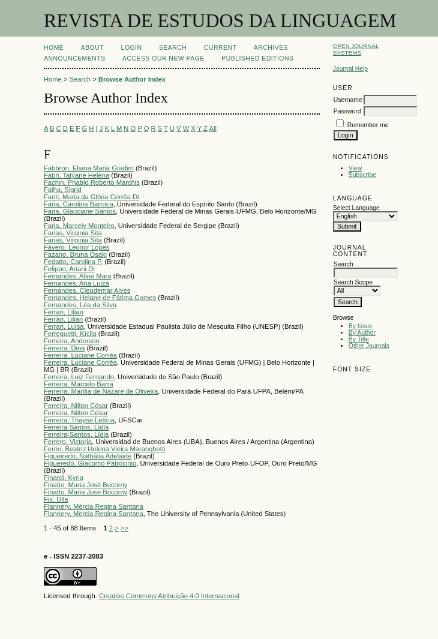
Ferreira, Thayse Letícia (79, 420)
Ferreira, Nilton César (76, 405)
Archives (271, 47)
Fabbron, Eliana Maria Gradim (89, 168)
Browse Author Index (132, 79)
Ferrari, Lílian (63, 312)
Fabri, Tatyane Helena (76, 175)
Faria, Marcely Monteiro (79, 225)
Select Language (356, 208)
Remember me (368, 125)
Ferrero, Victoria (68, 441)
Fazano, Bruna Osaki (75, 254)
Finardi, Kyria (63, 477)
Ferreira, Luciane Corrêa (80, 355)
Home (54, 47)
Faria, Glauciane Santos (80, 211)
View (355, 168)
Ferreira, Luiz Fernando (79, 376)
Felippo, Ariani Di (69, 268)
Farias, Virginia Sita (73, 232)
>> (124, 528)
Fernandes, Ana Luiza (76, 283)
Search (173, 47)
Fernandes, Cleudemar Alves (87, 290)
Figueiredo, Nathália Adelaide (87, 456)
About (92, 47)
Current (220, 47)
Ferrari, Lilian (63, 319)
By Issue (361, 326)
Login (131, 47)
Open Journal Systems (356, 49)
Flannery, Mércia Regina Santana (93, 506)
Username (348, 100)
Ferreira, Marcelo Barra (78, 384)
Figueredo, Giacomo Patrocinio (90, 463)
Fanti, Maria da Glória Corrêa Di (91, 196)
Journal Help (350, 68)
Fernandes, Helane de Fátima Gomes (100, 297)
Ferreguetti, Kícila (70, 333)
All (212, 128)
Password (347, 111)
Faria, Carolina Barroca (78, 204)
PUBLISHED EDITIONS (257, 58)
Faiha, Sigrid (63, 189)
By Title (359, 339)
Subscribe (362, 175)
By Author (362, 332)
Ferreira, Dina (64, 348)
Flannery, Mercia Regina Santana (93, 513)
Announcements (75, 58)
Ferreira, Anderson (72, 340)
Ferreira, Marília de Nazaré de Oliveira (101, 391)
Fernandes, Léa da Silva (80, 304)
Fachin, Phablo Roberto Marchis (92, 182)
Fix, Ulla (56, 499)
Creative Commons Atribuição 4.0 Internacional (169, 595)
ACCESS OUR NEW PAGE (163, 58)
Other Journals (369, 346)
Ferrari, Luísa (64, 326)
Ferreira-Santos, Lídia (76, 427)
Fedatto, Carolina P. (73, 261)
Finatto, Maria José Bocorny (85, 484)
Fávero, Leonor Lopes (76, 247)
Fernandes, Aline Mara (78, 276)
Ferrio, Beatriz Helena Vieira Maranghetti (105, 448)
